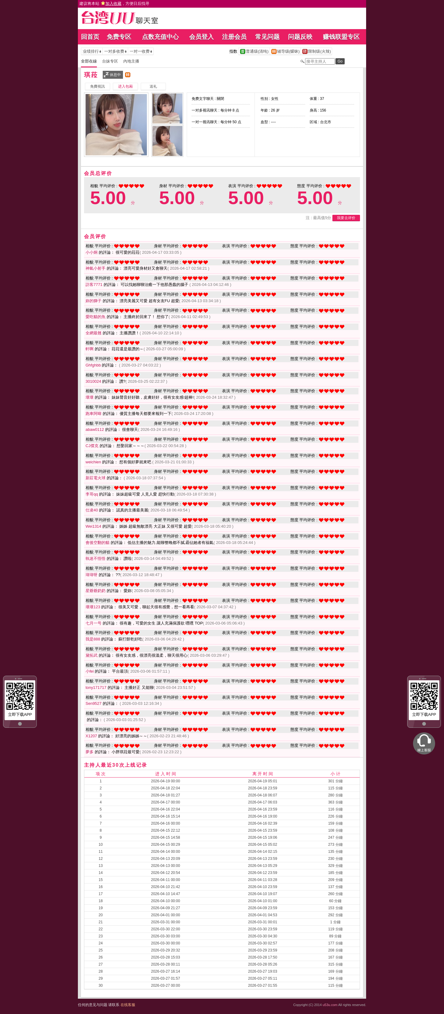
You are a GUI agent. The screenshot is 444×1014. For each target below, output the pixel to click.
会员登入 (201, 36)
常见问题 (267, 36)
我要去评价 (346, 218)
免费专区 (119, 36)
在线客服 (128, 1005)
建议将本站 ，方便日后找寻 (114, 3)
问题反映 (300, 36)
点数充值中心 (160, 36)
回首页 (90, 36)
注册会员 (234, 36)
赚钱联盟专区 (341, 36)
